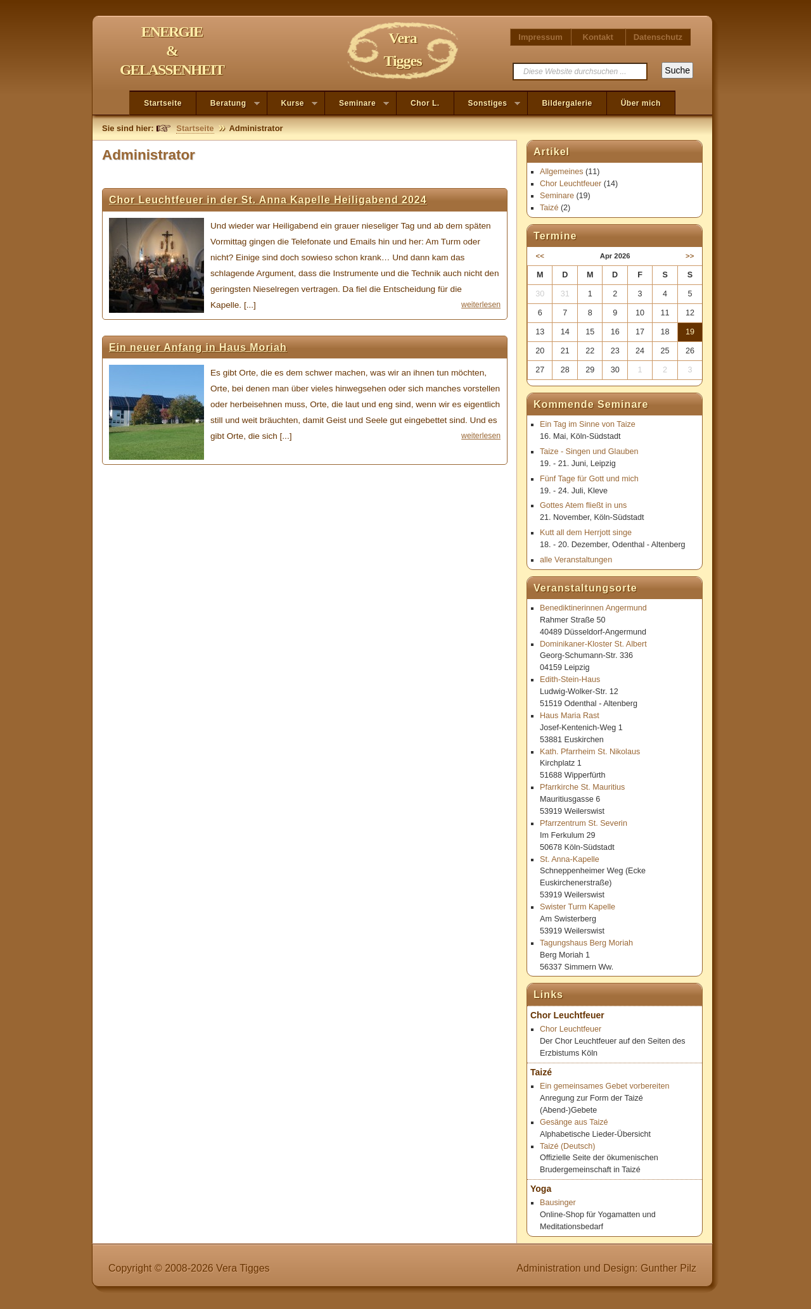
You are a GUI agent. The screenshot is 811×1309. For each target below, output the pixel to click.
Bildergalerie (567, 103)
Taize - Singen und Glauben (589, 451)
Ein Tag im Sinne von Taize (587, 424)
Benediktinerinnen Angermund (593, 608)
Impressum (540, 37)
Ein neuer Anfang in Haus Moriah (198, 347)
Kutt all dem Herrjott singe (586, 532)
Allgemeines (562, 171)
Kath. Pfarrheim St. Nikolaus (590, 751)
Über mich (641, 103)
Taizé (549, 207)
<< (540, 256)
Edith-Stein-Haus (570, 679)
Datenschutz (658, 37)
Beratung (228, 103)
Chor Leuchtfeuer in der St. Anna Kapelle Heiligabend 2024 (268, 199)
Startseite (163, 103)
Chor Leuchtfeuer (570, 183)
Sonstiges (487, 103)
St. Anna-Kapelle (569, 859)
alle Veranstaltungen (576, 559)
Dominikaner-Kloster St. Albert (593, 644)
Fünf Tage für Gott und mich (589, 478)
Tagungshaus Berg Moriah (586, 943)
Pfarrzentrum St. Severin (583, 823)
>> (690, 256)
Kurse (292, 103)
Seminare (357, 103)
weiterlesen (481, 304)
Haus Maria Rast (569, 715)
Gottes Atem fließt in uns (583, 505)
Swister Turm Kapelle (577, 906)
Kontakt (598, 37)
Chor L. (425, 103)
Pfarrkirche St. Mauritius (582, 787)
